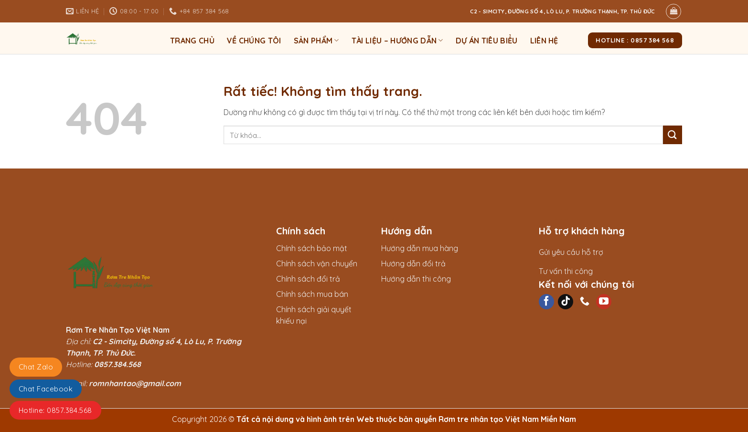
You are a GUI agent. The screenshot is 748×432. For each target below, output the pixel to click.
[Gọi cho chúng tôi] (584, 301)
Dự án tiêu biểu (487, 40)
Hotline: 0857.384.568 (55, 410)
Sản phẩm (316, 40)
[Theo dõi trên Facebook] (546, 301)
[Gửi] (672, 135)
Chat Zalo (36, 366)
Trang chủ (192, 40)
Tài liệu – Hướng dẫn (397, 40)
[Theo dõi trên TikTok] (565, 301)
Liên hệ (544, 40)
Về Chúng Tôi (254, 40)
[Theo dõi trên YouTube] (603, 301)
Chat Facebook (46, 388)
